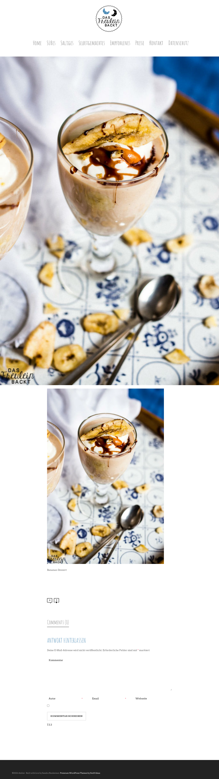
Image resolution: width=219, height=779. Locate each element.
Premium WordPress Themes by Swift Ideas (80, 773)
